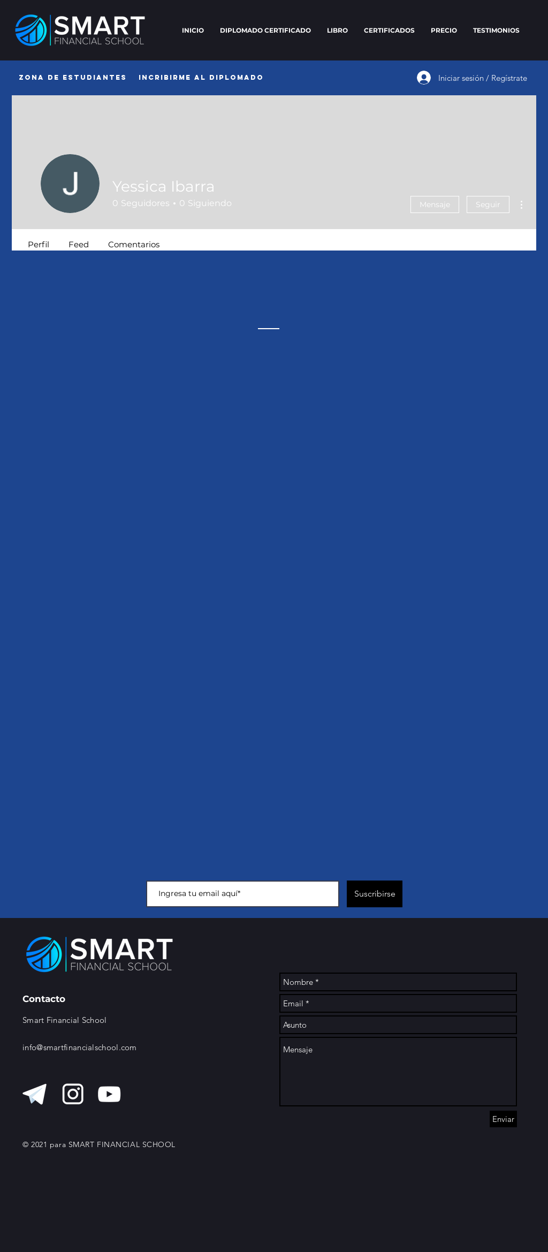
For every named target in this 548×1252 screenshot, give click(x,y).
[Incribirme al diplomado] (201, 77)
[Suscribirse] (374, 894)
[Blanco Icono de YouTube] (109, 1094)
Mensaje (435, 204)
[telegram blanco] (36, 1094)
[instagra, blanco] (73, 1094)
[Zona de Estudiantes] (72, 77)
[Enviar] (503, 1119)
